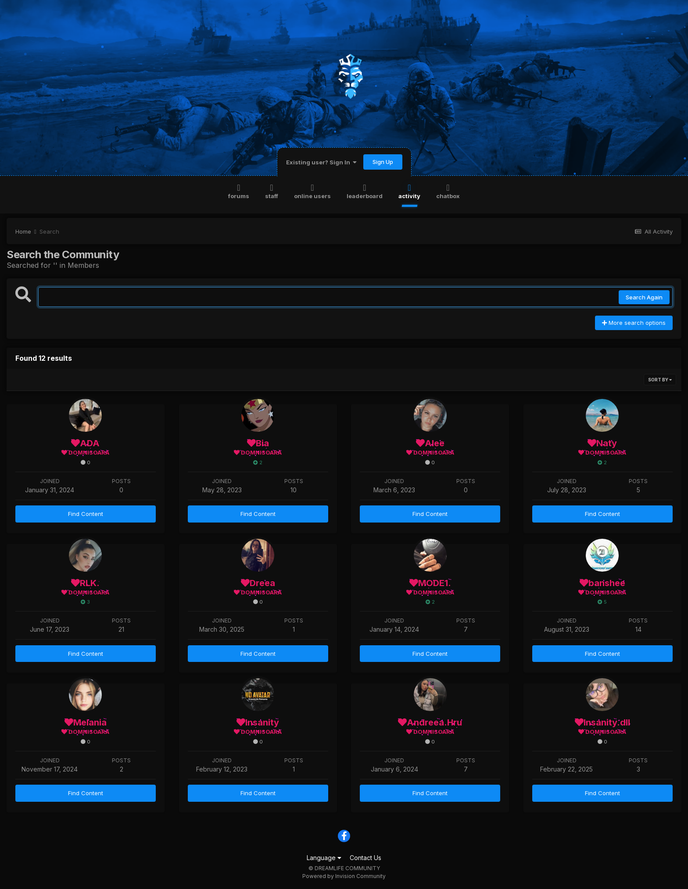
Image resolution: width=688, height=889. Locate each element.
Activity (409, 190)
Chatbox (448, 190)
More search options (634, 322)
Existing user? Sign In (321, 162)
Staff (271, 190)
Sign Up (383, 161)
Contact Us (365, 857)
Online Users (312, 190)
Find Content (85, 513)
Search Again (644, 297)
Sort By (660, 379)
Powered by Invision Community (344, 876)
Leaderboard (365, 190)
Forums (238, 190)
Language (324, 857)
